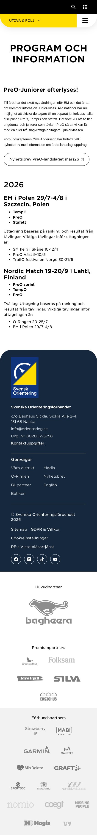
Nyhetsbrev (55, 476)
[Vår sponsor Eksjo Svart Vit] (48, 697)
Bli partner (21, 485)
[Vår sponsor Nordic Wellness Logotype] (74, 786)
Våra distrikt (22, 468)
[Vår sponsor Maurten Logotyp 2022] (67, 750)
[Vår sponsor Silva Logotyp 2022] (67, 679)
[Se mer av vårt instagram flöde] (29, 559)
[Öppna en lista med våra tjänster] (84, 7)
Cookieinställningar (29, 538)
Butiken (18, 493)
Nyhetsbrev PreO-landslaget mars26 (44, 159)
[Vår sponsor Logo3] (54, 805)
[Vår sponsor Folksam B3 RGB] (61, 661)
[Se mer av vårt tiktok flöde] (42, 559)
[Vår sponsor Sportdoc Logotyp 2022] (18, 786)
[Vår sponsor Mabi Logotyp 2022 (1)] (64, 731)
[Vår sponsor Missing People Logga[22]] (82, 805)
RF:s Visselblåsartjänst (32, 547)
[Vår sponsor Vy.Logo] (67, 824)
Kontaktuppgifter (27, 443)
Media (49, 468)
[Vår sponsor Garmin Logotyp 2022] (37, 750)
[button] (38, 20)
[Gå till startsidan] (12, 7)
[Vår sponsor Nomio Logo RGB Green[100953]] (20, 805)
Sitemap (19, 529)
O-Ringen (20, 476)
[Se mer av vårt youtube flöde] (55, 559)
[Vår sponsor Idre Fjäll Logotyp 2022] (30, 679)
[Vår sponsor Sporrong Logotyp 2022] (44, 786)
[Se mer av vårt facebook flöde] (16, 559)
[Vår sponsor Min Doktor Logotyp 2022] (30, 768)
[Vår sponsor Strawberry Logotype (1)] (35, 731)
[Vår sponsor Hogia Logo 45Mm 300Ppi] (37, 824)
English (50, 485)
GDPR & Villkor (45, 529)
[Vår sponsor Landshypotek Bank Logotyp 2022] (29, 661)
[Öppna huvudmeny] (87, 20)
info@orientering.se (29, 429)
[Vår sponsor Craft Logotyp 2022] (67, 768)
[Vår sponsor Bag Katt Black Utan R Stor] (49, 612)
